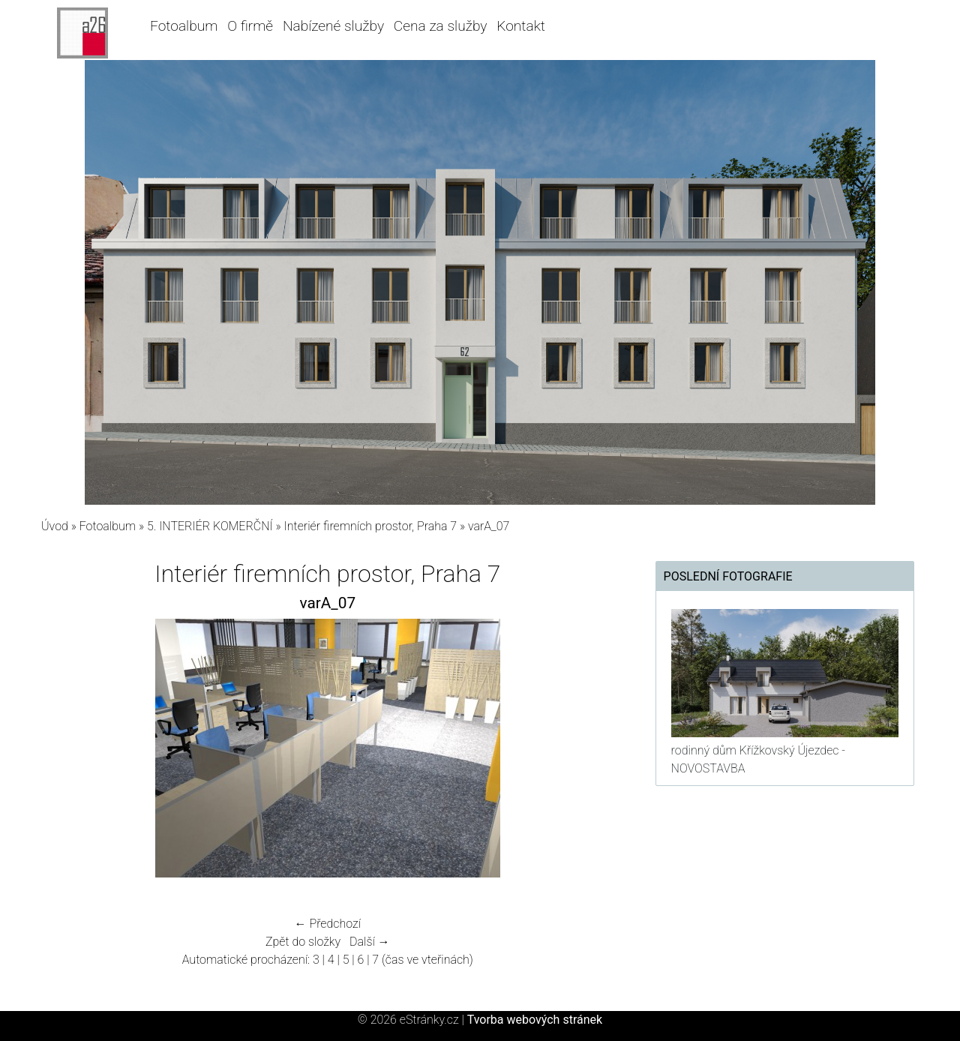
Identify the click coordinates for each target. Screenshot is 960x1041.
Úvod (54, 526)
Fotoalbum (184, 25)
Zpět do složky (303, 941)
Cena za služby (441, 25)
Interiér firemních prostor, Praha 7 (371, 526)
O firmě (250, 25)
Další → (370, 941)
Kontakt (520, 25)
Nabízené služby (333, 25)
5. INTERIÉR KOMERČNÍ (210, 526)
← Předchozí (328, 923)
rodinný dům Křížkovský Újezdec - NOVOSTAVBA (758, 759)
